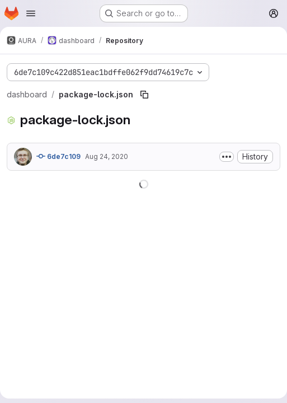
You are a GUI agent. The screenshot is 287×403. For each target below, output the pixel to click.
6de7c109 (58, 156)
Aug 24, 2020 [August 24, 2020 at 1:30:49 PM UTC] (106, 156)
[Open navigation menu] (31, 13)
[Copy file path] (144, 95)
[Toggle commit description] (226, 157)
